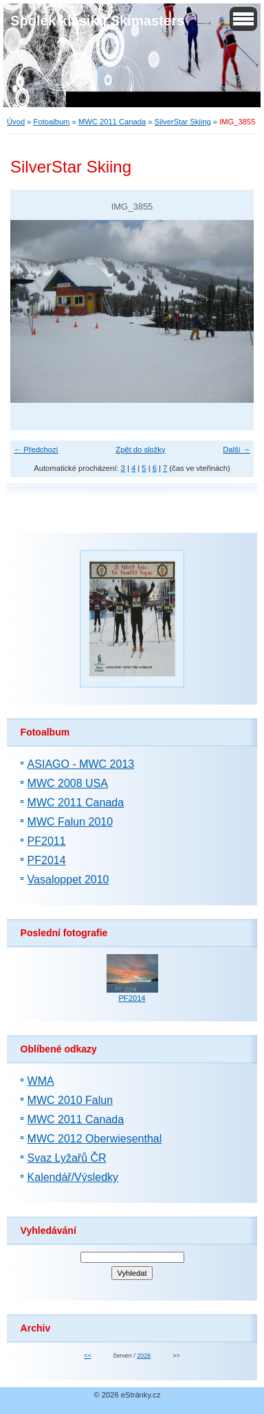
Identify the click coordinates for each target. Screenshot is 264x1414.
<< (87, 1355)
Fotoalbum (52, 122)
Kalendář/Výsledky (73, 1177)
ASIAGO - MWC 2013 (81, 764)
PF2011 (47, 841)
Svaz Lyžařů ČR (67, 1158)
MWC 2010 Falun (70, 1100)
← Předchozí (36, 449)
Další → (236, 449)
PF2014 (47, 860)
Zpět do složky (140, 449)
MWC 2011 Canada (112, 122)
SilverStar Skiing (183, 122)
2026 (144, 1355)
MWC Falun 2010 (70, 822)
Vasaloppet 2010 (68, 879)
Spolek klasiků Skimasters (97, 20)
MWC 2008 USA (68, 783)
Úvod (16, 122)
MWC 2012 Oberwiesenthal (95, 1139)
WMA (41, 1081)
